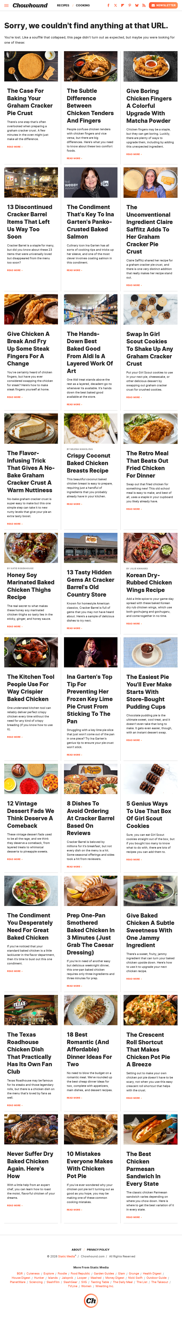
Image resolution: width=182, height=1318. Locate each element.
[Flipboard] (123, 6)
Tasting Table (100, 1282)
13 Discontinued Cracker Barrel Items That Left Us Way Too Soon (29, 222)
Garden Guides (104, 1273)
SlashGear (70, 1282)
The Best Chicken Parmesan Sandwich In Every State (143, 1168)
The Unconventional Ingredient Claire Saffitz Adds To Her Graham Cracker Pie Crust (149, 229)
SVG (84, 1282)
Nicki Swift (135, 1278)
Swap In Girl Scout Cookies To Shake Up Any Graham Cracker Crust (149, 349)
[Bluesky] (137, 6)
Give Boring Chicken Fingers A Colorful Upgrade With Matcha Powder (149, 105)
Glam (121, 1273)
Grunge (134, 1273)
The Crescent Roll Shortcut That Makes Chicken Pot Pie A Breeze (148, 1049)
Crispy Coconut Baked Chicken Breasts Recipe (88, 463)
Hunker (39, 1278)
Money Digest (114, 1278)
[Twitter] (115, 6)
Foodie (62, 1273)
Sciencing (36, 1282)
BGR (20, 1273)
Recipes (63, 5)
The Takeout (159, 1282)
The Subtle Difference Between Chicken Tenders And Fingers (90, 105)
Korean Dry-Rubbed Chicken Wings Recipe (149, 582)
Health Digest (152, 1273)
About (76, 1249)
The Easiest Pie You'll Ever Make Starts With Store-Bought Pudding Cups (149, 691)
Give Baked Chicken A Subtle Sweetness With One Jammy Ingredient (150, 930)
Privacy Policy (98, 1249)
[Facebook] (108, 6)
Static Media (66, 1256)
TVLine (72, 1286)
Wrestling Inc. (104, 1286)
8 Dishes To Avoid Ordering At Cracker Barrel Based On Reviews (90, 818)
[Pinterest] (130, 6)
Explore (49, 1273)
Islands (53, 1278)
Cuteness (33, 1273)
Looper (82, 1278)
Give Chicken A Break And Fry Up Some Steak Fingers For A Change (28, 348)
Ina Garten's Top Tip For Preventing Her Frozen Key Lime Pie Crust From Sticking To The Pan (90, 699)
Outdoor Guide (156, 1278)
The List (141, 1282)
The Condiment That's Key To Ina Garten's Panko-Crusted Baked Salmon (90, 222)
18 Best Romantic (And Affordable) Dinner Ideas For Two (89, 1049)
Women (86, 1286)
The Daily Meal (123, 1282)
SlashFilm (53, 1282)
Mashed (96, 1278)
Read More (14, 146)
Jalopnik (67, 1278)
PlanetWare (17, 1282)
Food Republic (80, 1273)
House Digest (21, 1278)
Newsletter (163, 5)
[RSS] (144, 6)
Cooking (83, 5)
